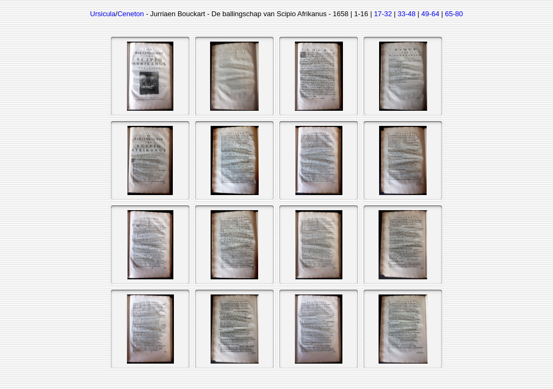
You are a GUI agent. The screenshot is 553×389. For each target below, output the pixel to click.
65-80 (454, 14)
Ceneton (130, 14)
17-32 (383, 14)
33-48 (406, 14)
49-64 (430, 14)
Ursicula (103, 14)
